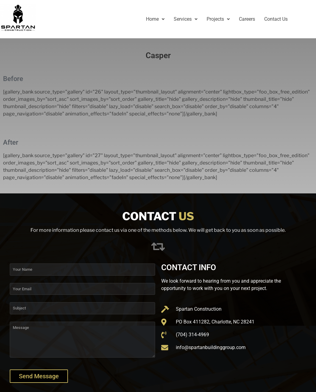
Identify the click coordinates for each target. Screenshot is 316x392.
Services (185, 19)
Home (155, 19)
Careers (247, 19)
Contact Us (276, 19)
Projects (218, 19)
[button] (155, 19)
